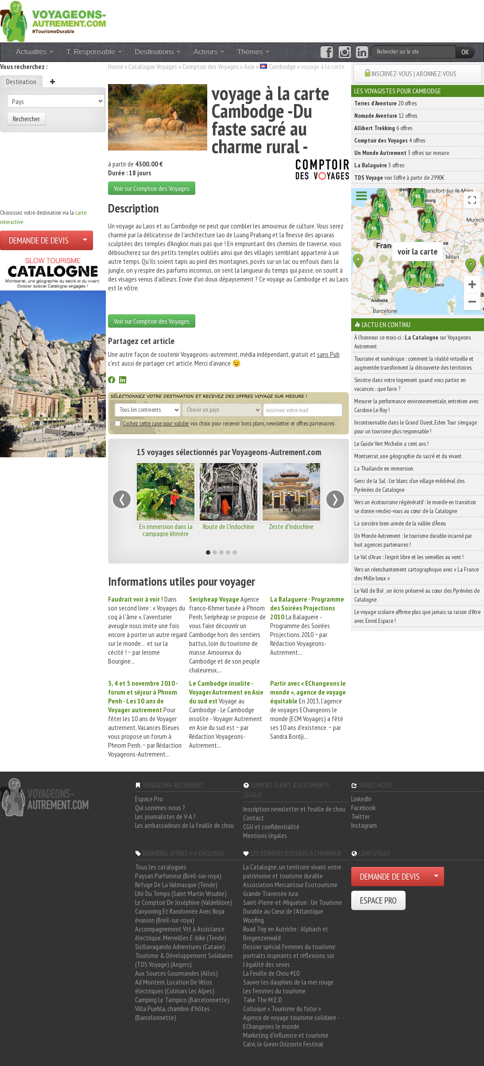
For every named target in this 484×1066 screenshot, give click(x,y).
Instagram (364, 825)
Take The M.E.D (262, 999)
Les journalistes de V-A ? (165, 816)
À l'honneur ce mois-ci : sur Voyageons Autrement (412, 341)
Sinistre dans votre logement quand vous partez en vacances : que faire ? (410, 384)
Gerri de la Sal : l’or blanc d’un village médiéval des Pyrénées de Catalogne (409, 485)
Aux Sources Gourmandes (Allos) (176, 973)
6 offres (383, 128)
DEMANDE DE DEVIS (39, 240)
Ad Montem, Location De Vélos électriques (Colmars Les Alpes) (174, 986)
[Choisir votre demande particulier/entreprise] (85, 240)
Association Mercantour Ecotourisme (290, 884)
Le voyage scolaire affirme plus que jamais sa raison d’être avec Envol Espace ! (417, 616)
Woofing (253, 919)
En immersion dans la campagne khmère (166, 530)
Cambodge (282, 66)
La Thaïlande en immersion (383, 468)
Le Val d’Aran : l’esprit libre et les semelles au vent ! (409, 557)
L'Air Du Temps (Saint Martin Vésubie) (181, 893)
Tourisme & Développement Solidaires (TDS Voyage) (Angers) (184, 960)
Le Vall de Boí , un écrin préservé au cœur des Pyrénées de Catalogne (417, 595)
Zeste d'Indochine (291, 526)
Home (115, 66)
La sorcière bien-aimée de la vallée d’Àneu (400, 523)
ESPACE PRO (378, 900)
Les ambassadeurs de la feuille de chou (184, 825)
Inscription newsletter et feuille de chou (294, 808)
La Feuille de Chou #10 (271, 973)
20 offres (385, 103)
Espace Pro (149, 798)
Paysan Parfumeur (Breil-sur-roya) (178, 875)
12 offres (385, 116)
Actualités (34, 51)
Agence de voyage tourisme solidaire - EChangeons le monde (291, 1022)
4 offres (389, 140)
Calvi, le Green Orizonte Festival (283, 1043)
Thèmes (253, 51)
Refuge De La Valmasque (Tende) (176, 884)
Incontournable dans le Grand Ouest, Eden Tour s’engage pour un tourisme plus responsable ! (415, 426)
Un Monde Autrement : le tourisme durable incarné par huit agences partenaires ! (413, 540)
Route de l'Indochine (228, 526)
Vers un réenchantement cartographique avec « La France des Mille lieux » (416, 573)
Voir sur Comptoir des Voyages (152, 188)
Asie (249, 66)
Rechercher (26, 118)
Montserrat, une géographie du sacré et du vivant (407, 456)
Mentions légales (265, 835)
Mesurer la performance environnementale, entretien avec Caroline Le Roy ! (416, 405)
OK (465, 51)
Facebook (363, 807)
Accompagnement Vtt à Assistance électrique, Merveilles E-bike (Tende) (180, 933)
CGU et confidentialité (271, 826)
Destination (21, 81)
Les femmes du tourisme (274, 990)
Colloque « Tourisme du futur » (282, 1008)
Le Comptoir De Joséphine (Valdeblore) (183, 902)
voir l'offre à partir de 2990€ (399, 178)
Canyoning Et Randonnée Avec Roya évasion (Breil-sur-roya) (180, 915)
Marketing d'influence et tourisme (286, 1035)
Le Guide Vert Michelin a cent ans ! (391, 444)
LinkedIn (361, 798)
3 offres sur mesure (401, 153)
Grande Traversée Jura (270, 893)
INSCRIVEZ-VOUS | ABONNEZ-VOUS (414, 73)
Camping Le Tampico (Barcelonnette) (182, 999)
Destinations (158, 51)
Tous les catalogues (160, 866)
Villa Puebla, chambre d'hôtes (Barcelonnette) (172, 1013)
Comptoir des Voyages (210, 66)
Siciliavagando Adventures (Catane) (180, 946)
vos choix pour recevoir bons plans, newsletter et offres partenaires (224, 423)
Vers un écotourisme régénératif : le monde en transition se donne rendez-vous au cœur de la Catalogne (415, 506)
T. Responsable (94, 51)
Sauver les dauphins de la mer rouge (288, 981)
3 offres (379, 165)
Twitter (360, 816)
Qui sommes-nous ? (160, 807)
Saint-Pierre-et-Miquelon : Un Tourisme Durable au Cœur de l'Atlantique (292, 906)
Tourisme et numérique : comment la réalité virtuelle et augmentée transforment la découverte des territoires (413, 363)
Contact (253, 817)
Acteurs (209, 51)
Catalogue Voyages (152, 66)
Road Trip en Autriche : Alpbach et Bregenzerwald (285, 933)
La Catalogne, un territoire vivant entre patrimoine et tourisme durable (292, 871)
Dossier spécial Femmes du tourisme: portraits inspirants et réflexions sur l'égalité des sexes (290, 955)
